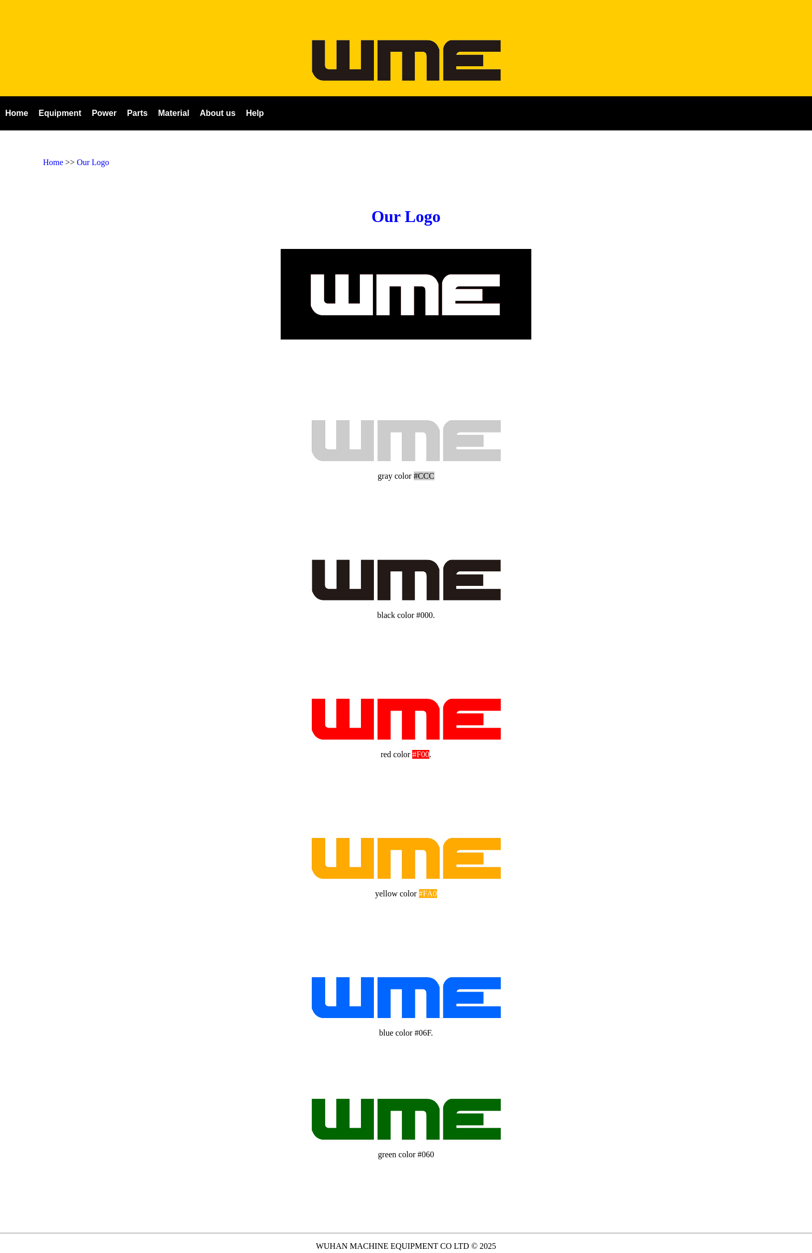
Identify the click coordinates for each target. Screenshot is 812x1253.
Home (53, 162)
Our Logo (93, 162)
